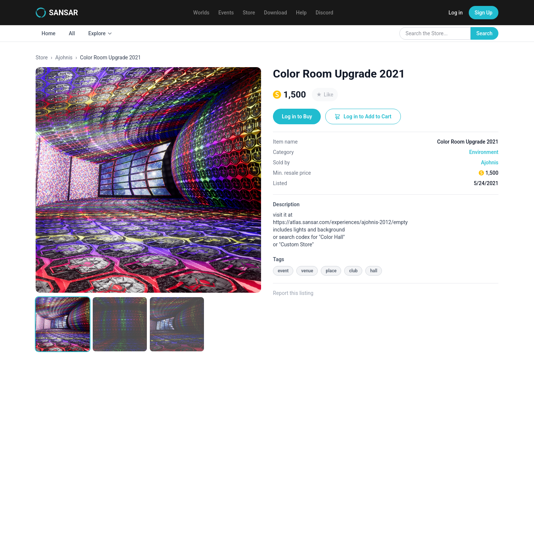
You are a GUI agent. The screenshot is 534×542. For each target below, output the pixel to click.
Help (301, 13)
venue (307, 270)
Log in (455, 13)
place (331, 270)
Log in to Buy (297, 116)
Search (484, 33)
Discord (324, 13)
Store (249, 13)
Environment (483, 152)
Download (275, 13)
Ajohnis (64, 57)
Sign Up (483, 13)
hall (373, 270)
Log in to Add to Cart (362, 116)
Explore (100, 33)
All (72, 33)
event (283, 270)
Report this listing (293, 293)
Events (226, 13)
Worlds (201, 13)
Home (49, 33)
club (353, 270)
